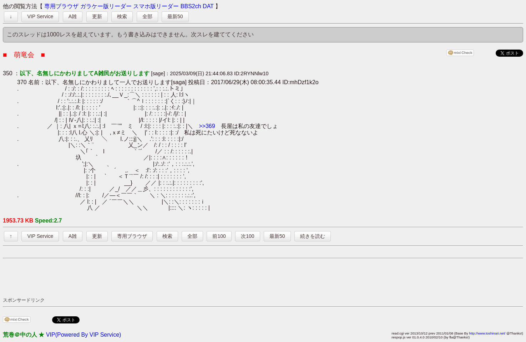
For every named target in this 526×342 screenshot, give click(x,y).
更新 (97, 16)
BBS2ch (191, 6)
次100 (247, 236)
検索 (122, 16)
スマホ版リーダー (156, 6)
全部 (147, 16)
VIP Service (40, 16)
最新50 (175, 16)
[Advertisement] (133, 277)
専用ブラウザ (61, 6)
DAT (208, 6)
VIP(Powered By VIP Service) (83, 335)
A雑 (73, 16)
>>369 (207, 126)
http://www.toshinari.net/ (487, 333)
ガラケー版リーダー (106, 6)
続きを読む (312, 236)
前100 (219, 236)
